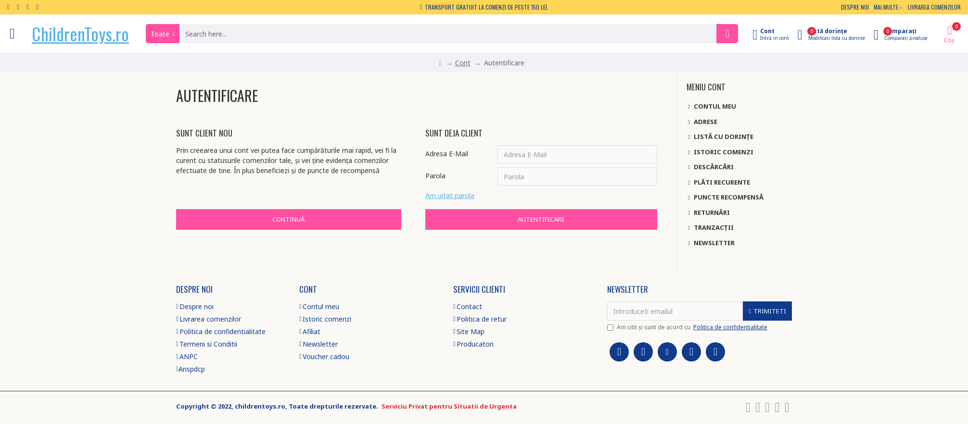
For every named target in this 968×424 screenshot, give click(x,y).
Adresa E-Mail (446, 153)
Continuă (288, 219)
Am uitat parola (449, 195)
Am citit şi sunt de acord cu (688, 327)
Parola (435, 175)
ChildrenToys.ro (80, 33)
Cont (463, 62)
